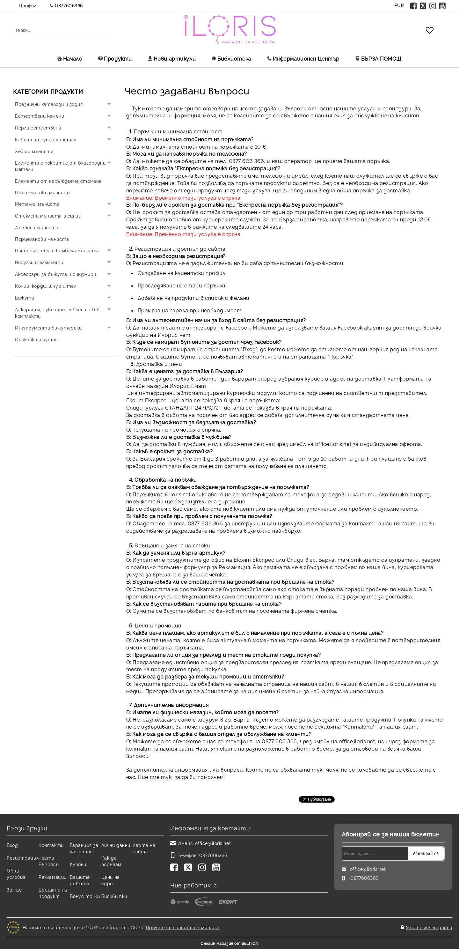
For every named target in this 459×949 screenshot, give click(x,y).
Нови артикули (172, 58)
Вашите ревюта (80, 880)
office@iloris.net (213, 843)
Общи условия (16, 873)
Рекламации (53, 877)
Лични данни (115, 845)
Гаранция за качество (84, 848)
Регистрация (23, 858)
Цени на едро (110, 880)
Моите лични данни (429, 927)
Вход (12, 845)
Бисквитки (114, 896)
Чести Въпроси (49, 861)
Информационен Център (303, 58)
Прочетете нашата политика (183, 927)
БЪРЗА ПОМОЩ (378, 58)
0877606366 (69, 5)
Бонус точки (85, 896)
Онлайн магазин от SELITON (229, 943)
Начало (69, 58)
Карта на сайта (144, 848)
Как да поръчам (111, 861)
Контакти (51, 845)
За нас (14, 889)
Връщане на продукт (53, 892)
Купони (78, 864)
